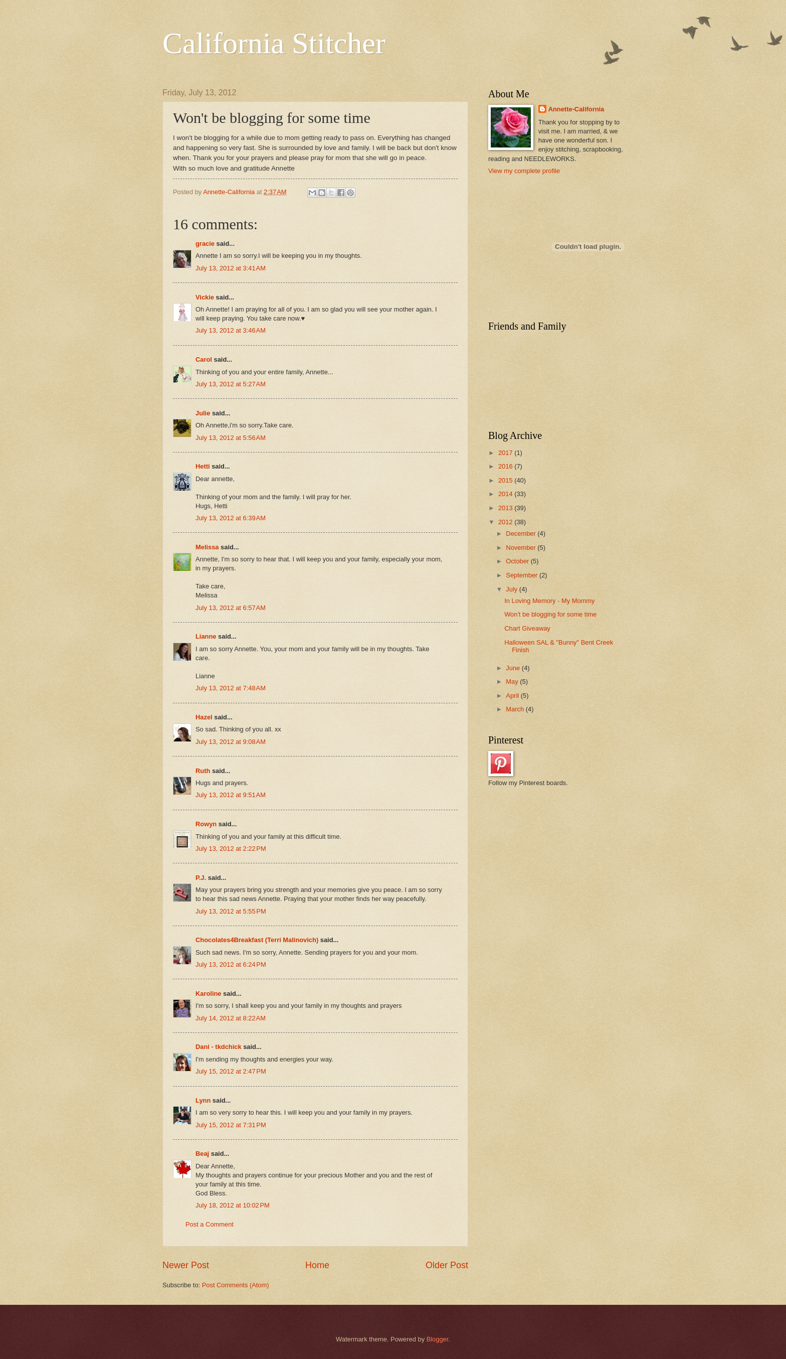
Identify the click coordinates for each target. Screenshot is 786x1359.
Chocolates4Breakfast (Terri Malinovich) (256, 940)
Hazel (204, 717)
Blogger (438, 1339)
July (512, 589)
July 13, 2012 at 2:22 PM (230, 848)
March (515, 709)
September (522, 575)
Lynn (203, 1100)
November (521, 547)
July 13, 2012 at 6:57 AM (230, 608)
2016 (506, 466)
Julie (202, 413)
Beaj (202, 1153)
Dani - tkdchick (218, 1046)
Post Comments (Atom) (235, 1285)
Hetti (202, 466)
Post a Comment (209, 1224)
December (521, 533)
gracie (205, 243)
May (513, 681)
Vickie (204, 297)
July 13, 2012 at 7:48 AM (230, 688)
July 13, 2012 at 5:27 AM (230, 384)
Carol (203, 359)
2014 (506, 494)
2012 (506, 522)
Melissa (207, 547)
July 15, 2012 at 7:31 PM (230, 1125)
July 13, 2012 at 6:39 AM (230, 518)
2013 (506, 508)
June (514, 668)
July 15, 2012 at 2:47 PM (230, 1071)
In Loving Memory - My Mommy (549, 601)
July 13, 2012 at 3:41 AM (230, 268)
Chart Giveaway (527, 628)
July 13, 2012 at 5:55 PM (230, 911)
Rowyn (206, 824)
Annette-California (576, 109)
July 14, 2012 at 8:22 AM (230, 1018)
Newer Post (185, 1265)
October (518, 561)
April (513, 695)
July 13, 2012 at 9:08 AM (230, 741)
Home (317, 1265)
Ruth (202, 771)
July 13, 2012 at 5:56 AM (230, 437)
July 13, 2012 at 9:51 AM (230, 795)
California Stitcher (273, 43)
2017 (506, 453)
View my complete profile (524, 171)
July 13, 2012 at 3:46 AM (230, 330)
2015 (506, 480)
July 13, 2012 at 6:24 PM (230, 964)
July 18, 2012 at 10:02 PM (232, 1205)
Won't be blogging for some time (550, 614)
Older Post (447, 1265)
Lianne (206, 636)
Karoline (208, 993)
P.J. (200, 877)
